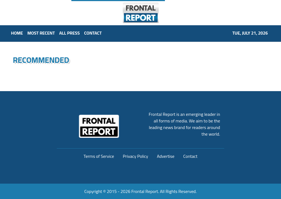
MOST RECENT (41, 33)
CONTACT (93, 33)
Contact (190, 156)
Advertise (166, 156)
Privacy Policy (135, 156)
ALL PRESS (69, 33)
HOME (17, 33)
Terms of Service (99, 156)
